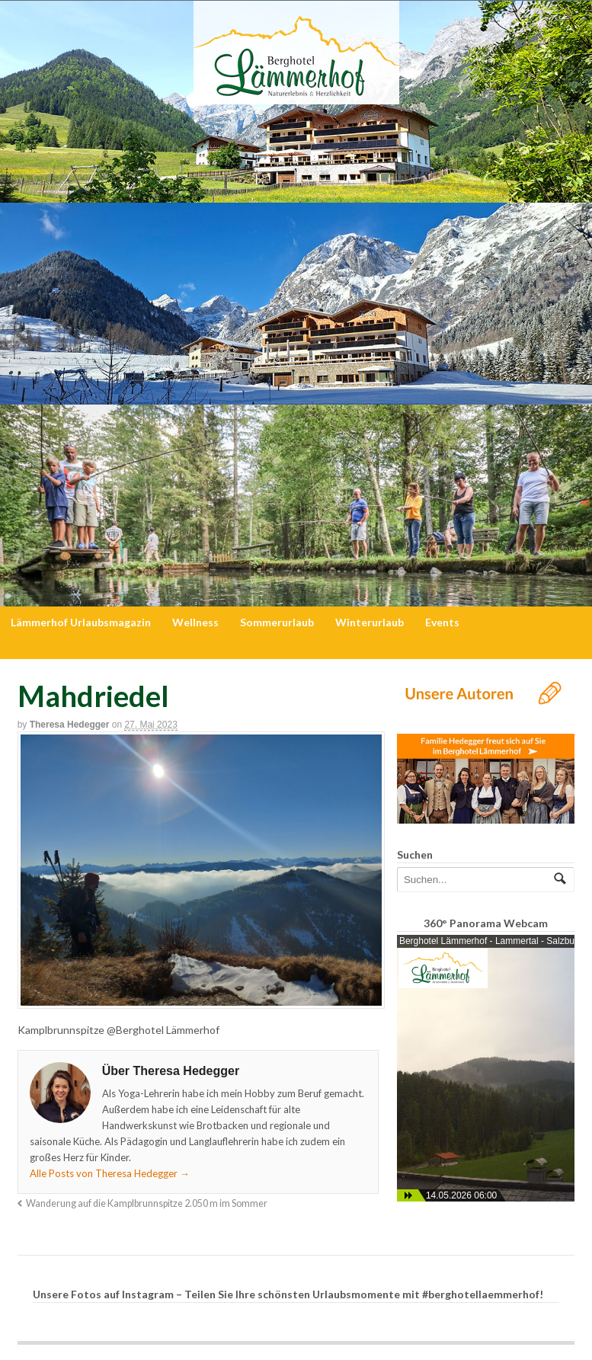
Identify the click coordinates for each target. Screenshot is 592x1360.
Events (442, 622)
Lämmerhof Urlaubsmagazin (81, 622)
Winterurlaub (369, 622)
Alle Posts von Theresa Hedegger (110, 1173)
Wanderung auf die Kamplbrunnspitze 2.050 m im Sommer (146, 1203)
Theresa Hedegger (70, 724)
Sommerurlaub (277, 622)
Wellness (195, 622)
